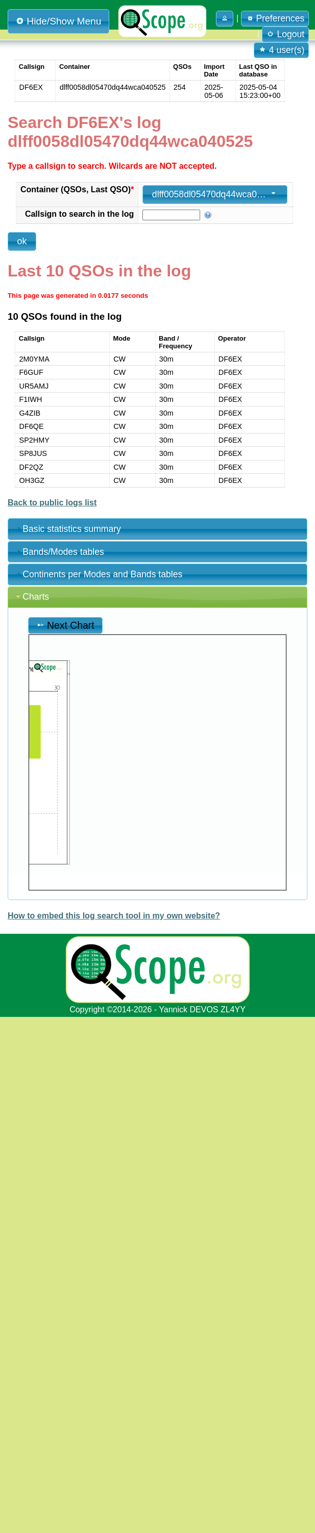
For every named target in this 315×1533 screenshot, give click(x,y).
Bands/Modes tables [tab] (59, 552)
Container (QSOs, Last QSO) (77, 189)
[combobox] (214, 194)
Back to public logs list (52, 502)
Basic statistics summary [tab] (67, 529)
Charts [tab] (31, 597)
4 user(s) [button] (281, 50)
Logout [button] (285, 34)
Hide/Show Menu (58, 21)
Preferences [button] (275, 18)
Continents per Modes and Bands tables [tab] (98, 574)
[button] (224, 19)
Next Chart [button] (65, 625)
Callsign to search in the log (79, 214)
